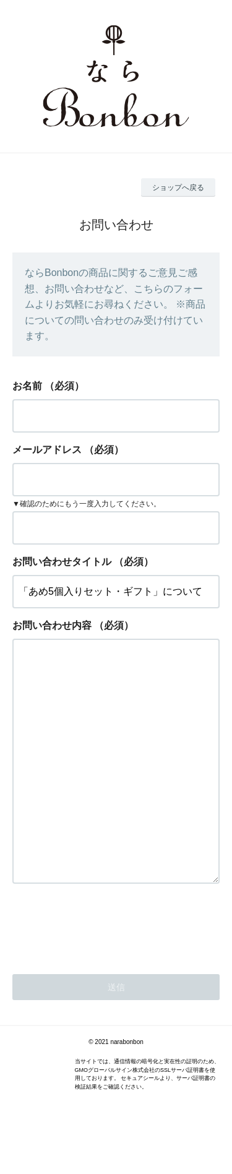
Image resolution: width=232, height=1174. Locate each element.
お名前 (27, 386)
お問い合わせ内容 (52, 625)
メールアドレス (47, 449)
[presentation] (106, 975)
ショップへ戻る (178, 187)
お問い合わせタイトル (61, 561)
